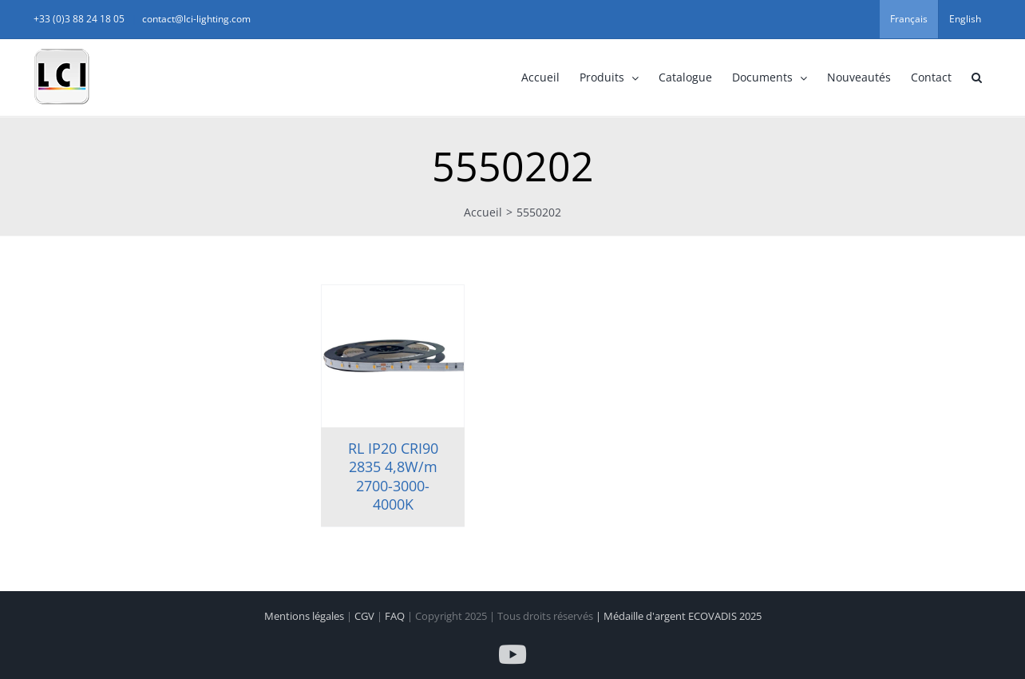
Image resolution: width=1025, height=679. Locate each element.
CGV (365, 616)
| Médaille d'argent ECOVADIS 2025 (679, 616)
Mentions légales (305, 616)
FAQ (396, 616)
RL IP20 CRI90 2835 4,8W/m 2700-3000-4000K (393, 476)
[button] (976, 77)
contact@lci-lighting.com (196, 19)
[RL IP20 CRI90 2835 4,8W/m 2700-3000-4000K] (393, 356)
